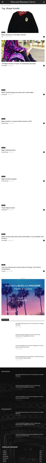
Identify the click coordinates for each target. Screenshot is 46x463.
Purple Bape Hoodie (8, 208)
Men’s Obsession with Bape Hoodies (13, 35)
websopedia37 (4, 209)
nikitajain (3, 271)
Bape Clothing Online (8, 150)
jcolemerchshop (4, 123)
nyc (2, 36)
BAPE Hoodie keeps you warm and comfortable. (17, 92)
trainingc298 (4, 65)
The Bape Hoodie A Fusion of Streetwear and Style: (18, 63)
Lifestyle (3, 32)
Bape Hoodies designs (9, 179)
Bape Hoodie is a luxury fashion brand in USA (16, 121)
